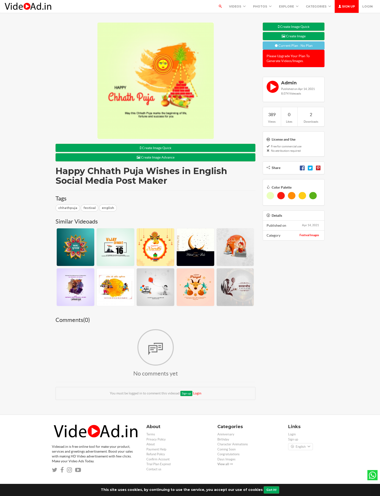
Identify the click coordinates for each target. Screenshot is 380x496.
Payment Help (156, 449)
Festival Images (309, 235)
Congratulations (228, 454)
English (300, 447)
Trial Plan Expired (158, 464)
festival (89, 208)
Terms (150, 434)
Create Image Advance (155, 157)
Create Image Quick (155, 148)
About (150, 444)
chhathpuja (67, 208)
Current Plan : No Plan (294, 46)
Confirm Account (158, 459)
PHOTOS (262, 6)
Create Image (294, 36)
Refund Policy (155, 454)
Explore (289, 6)
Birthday (223, 439)
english (108, 208)
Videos (237, 6)
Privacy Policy (156, 439)
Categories (318, 6)
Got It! (271, 490)
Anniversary (225, 434)
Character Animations (232, 444)
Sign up (346, 6)
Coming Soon (226, 449)
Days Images (226, 459)
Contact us (153, 469)
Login (367, 6)
